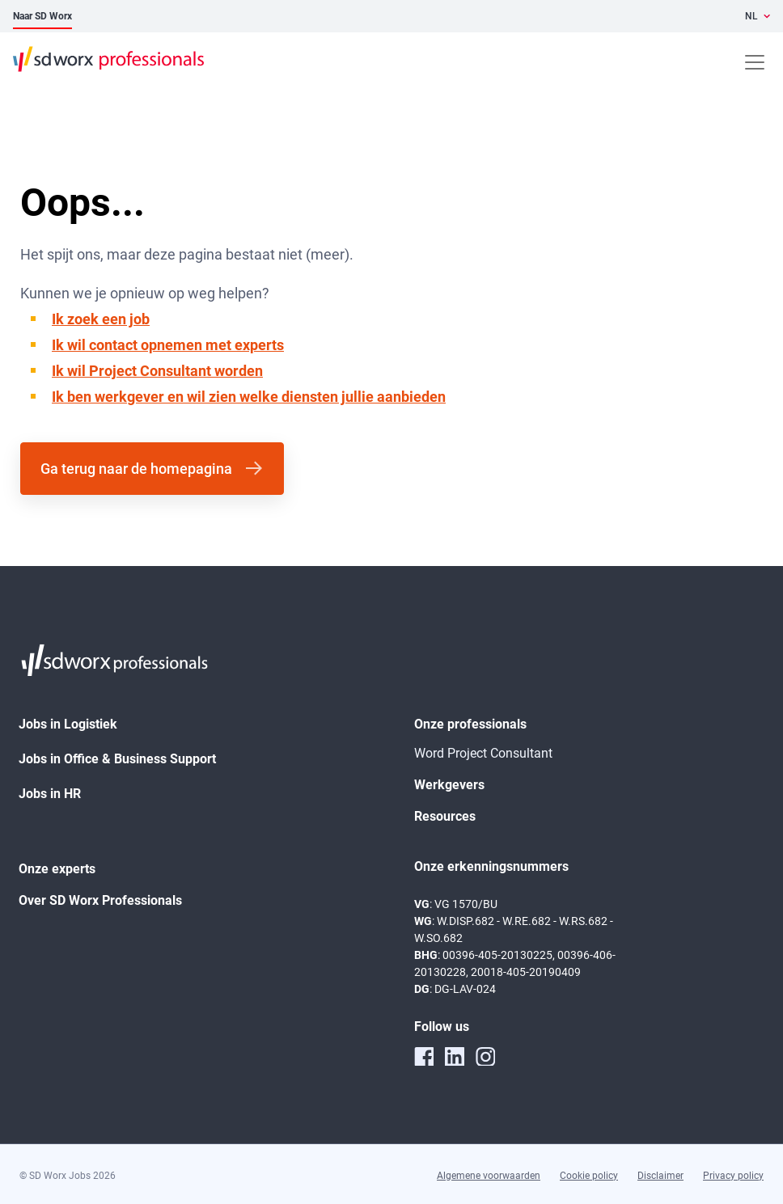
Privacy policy (733, 1175)
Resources (445, 816)
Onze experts (57, 869)
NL (751, 16)
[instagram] (485, 1056)
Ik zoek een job (101, 319)
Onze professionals (470, 724)
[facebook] (424, 1056)
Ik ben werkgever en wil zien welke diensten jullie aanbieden (249, 396)
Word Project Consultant (483, 753)
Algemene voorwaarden (488, 1175)
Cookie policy (589, 1175)
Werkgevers (449, 784)
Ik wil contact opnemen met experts (168, 344)
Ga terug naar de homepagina (136, 468)
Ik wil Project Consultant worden (157, 370)
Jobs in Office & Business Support (117, 759)
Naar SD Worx (42, 16)
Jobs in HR (50, 793)
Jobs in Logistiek (68, 724)
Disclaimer (660, 1175)
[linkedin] (454, 1056)
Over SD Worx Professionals (100, 900)
